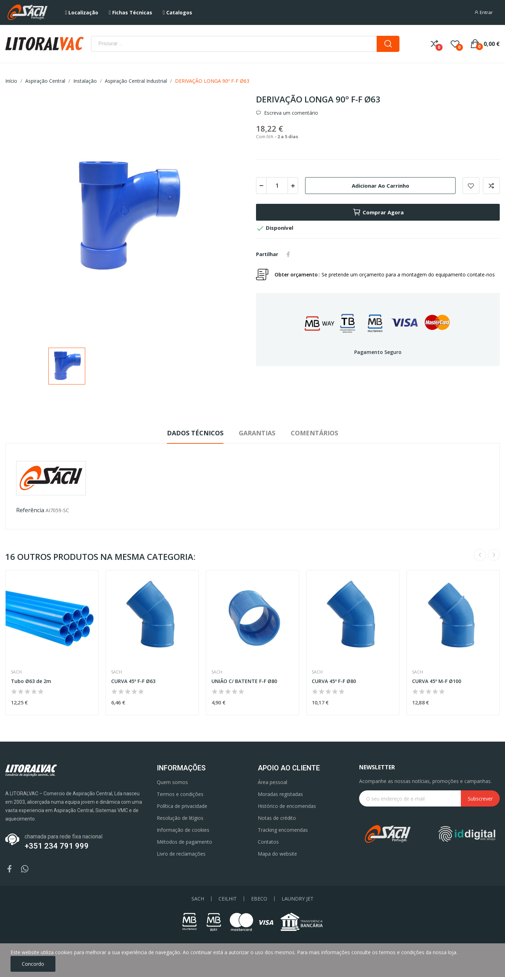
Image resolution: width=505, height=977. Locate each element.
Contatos (268, 841)
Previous (480, 555)
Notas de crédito (277, 818)
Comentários (314, 433)
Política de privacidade (182, 806)
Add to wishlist (470, 185)
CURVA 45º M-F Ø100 (436, 681)
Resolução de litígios (180, 818)
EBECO (259, 898)
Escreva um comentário (290, 113)
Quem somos (172, 782)
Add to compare (491, 185)
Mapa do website (277, 853)
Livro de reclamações (181, 853)
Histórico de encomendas (287, 806)
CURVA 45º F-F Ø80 (334, 681)
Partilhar (288, 254)
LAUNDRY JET (298, 898)
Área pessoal (272, 782)
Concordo (33, 964)
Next (494, 555)
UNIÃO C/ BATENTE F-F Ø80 (244, 681)
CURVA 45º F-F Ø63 (133, 681)
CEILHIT (227, 898)
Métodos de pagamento (184, 841)
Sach (16, 672)
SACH (197, 898)
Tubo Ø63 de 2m (31, 681)
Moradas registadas (280, 794)
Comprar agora (378, 212)
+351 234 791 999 (57, 846)
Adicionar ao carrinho (380, 185)
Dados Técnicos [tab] (195, 433)
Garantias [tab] (257, 433)
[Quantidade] (277, 185)
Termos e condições (180, 794)
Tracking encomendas (283, 830)
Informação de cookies (183, 830)
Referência (30, 510)
